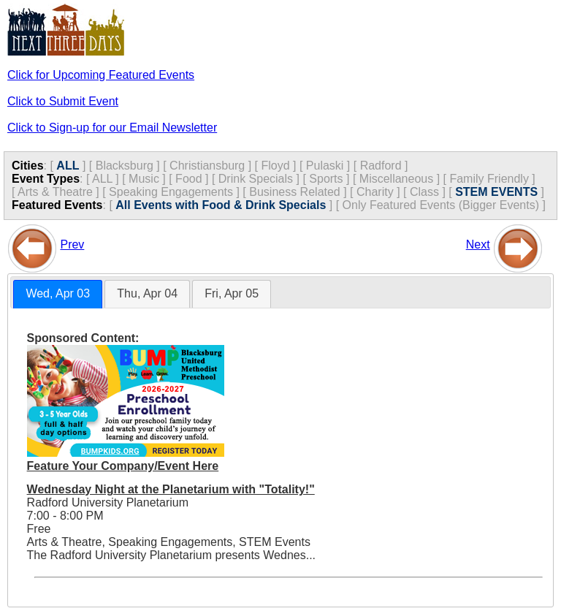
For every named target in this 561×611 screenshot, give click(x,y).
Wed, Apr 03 (58, 293)
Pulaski (325, 165)
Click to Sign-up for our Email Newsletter (112, 127)
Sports (326, 178)
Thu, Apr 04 (147, 293)
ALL (67, 165)
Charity (375, 192)
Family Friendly (488, 178)
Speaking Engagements (171, 192)
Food (188, 178)
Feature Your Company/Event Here (123, 466)
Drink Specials (255, 178)
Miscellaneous (396, 178)
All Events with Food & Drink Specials (220, 205)
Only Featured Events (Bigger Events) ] (444, 205)
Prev (72, 244)
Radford (381, 165)
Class (424, 192)
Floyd (275, 165)
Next (478, 244)
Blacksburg (124, 165)
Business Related (294, 192)
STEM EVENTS (496, 192)
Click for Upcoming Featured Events (100, 75)
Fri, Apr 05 (232, 293)
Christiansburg (207, 165)
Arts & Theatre (55, 192)
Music (144, 178)
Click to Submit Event (62, 101)
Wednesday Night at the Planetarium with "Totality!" (171, 489)
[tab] (57, 294)
